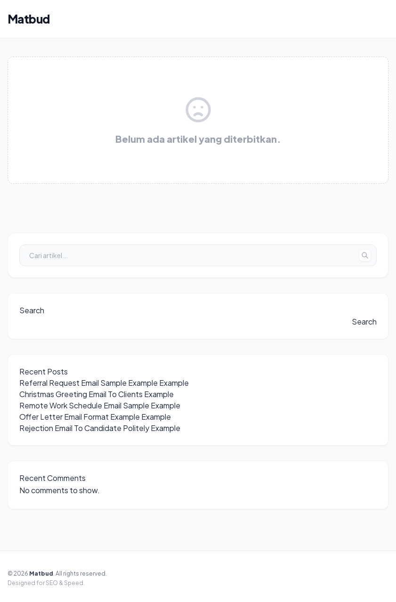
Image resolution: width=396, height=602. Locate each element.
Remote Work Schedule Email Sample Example (99, 405)
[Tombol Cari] (365, 255)
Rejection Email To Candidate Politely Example (99, 428)
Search (31, 310)
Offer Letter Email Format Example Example (95, 417)
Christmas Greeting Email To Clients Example (96, 394)
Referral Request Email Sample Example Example (104, 383)
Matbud (28, 19)
